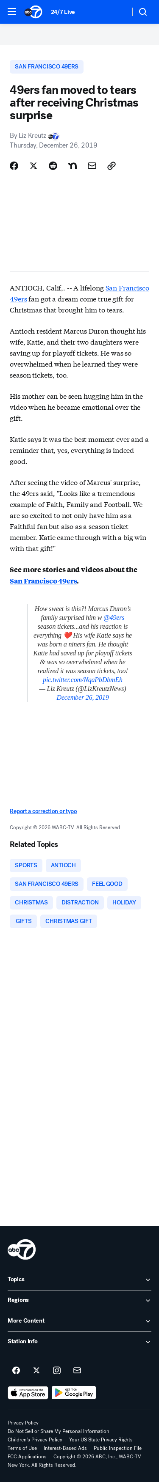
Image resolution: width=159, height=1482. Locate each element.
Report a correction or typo (43, 811)
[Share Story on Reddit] (53, 166)
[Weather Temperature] (117, 11)
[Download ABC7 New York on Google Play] (74, 1393)
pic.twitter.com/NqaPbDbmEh (83, 679)
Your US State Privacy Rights (101, 1439)
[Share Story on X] (33, 166)
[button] (12, 11)
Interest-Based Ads (65, 1448)
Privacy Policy (23, 1422)
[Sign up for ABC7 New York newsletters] (77, 1370)
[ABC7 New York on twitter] (36, 1370)
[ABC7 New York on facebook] (16, 1370)
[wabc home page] (22, 1249)
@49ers (113, 617)
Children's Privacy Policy (35, 1439)
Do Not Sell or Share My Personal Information (58, 1431)
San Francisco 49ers (43, 581)
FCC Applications (27, 1456)
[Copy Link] (111, 166)
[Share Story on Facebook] (14, 166)
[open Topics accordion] (79, 1280)
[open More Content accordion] (79, 1321)
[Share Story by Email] (92, 166)
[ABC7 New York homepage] (33, 12)
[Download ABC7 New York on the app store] (28, 1393)
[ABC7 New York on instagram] (56, 1370)
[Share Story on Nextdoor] (72, 166)
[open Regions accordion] (79, 1300)
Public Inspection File (118, 1448)
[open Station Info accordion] (79, 1342)
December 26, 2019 (82, 697)
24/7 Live (63, 12)
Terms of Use (22, 1448)
